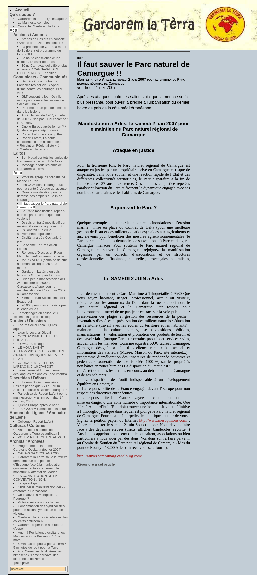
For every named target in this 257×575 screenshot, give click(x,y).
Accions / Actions (30, 35)
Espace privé (20, 563)
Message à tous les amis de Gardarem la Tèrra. (39, 167)
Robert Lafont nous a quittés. (42, 134)
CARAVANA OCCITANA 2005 (39, 453)
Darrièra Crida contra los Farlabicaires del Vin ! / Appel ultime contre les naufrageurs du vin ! (40, 87)
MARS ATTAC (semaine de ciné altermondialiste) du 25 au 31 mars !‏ (42, 264)
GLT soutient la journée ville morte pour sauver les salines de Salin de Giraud (40, 100)
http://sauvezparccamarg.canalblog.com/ (109, 456)
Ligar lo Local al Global (34, 332)
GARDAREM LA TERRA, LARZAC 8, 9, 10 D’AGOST (33, 364)
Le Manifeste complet (33, 22)
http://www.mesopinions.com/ (163, 420)
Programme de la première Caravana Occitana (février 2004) (37, 447)
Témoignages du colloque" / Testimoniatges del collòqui (35, 315)
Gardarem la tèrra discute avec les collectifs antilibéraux (40, 519)
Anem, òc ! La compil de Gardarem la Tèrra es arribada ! (36, 431)
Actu (14, 30)
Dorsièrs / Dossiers (28, 321)
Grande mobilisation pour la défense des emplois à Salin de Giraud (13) (39, 196)
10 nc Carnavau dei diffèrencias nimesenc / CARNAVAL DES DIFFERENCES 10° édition (42, 69)
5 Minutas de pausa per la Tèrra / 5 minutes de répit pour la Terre (39, 545)
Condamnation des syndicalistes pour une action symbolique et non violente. (39, 509)
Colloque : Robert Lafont (35, 421)
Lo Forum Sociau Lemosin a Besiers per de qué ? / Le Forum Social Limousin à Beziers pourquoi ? (40, 386)
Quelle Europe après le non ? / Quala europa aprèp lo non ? (41, 128)
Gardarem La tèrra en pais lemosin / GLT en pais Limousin (39, 273)
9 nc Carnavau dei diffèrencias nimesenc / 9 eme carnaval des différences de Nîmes (37, 555)
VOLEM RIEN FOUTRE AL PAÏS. (42, 437)
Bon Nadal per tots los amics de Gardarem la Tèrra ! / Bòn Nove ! (42, 159)
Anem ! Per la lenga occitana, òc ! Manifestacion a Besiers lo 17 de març (40, 536)
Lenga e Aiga (27, 483)
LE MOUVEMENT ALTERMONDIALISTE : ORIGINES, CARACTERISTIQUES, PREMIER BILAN (39, 353)
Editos (19, 153)
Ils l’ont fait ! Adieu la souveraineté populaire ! (34, 232)
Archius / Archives (27, 441)
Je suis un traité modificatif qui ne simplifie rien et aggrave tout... (41, 224)
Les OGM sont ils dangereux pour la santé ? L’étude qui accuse (42, 186)
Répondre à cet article (96, 464)
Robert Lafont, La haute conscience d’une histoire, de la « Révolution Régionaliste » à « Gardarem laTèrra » (39, 143)
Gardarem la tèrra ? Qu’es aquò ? (42, 19)
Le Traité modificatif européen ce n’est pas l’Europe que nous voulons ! (41, 214)
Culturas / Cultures (27, 425)
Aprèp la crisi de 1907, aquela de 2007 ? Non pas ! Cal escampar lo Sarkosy (42, 119)
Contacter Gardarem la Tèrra (39, 26)
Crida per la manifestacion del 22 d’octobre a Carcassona (39, 489)
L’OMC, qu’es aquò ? (33, 344)
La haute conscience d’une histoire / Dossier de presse (38, 60)
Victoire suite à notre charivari (39, 502)
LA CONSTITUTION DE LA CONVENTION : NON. (35, 477)
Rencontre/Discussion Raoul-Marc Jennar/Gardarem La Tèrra (40, 254)
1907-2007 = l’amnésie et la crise (42, 409)
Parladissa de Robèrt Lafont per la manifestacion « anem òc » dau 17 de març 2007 (40, 397)
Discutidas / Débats (28, 378)
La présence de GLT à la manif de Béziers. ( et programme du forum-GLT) (41, 50)
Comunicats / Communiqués (40, 77)
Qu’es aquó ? (22, 14)
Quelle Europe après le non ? (39, 405)
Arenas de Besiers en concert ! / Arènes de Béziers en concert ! (41, 41)
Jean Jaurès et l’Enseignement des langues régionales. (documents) (40, 372)
